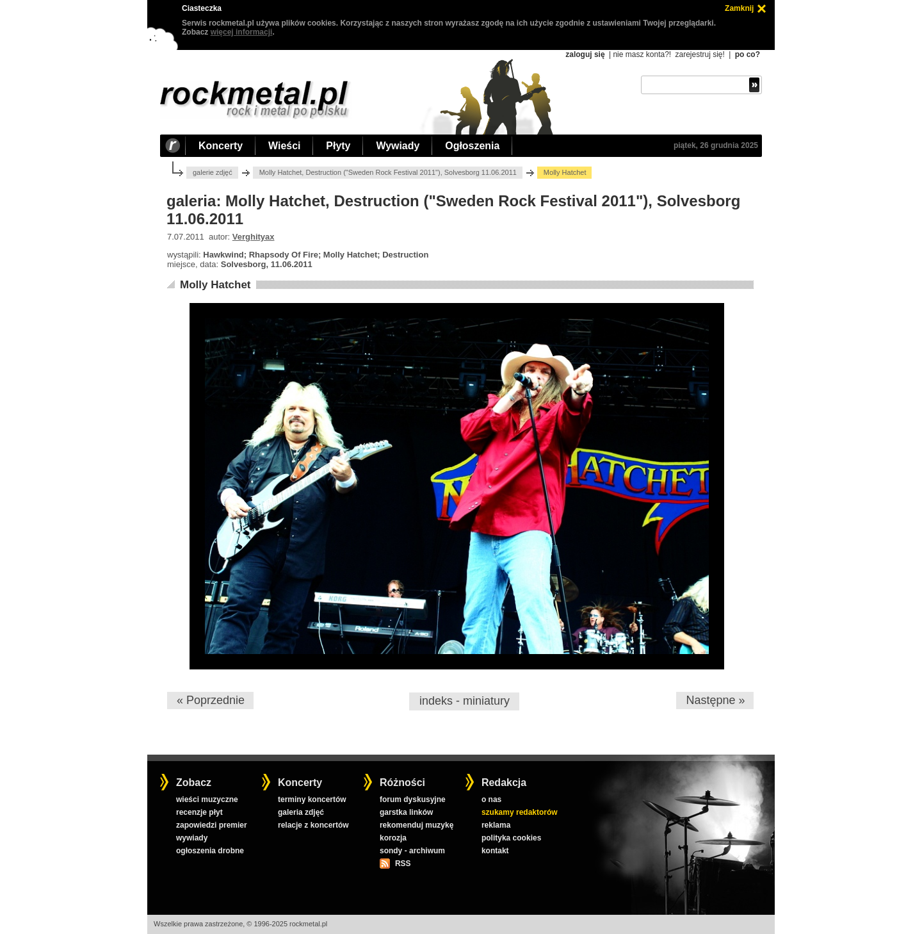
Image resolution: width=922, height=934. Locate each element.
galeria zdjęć (301, 812)
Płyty (338, 145)
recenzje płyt (199, 812)
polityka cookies (511, 837)
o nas (491, 799)
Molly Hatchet (215, 285)
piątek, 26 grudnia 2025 (716, 145)
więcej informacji (242, 32)
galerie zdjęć (212, 172)
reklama (495, 825)
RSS (402, 863)
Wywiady (397, 145)
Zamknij (739, 8)
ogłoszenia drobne (210, 850)
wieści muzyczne (207, 799)
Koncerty (220, 145)
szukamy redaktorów (519, 812)
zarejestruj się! (699, 54)
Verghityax (253, 237)
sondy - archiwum (412, 850)
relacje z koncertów (313, 825)
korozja (393, 837)
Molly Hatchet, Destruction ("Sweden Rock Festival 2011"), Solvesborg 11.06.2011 (388, 172)
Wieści (284, 145)
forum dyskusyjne (413, 799)
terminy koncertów (312, 799)
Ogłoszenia (472, 145)
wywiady (191, 837)
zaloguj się (584, 54)
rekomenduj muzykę (416, 825)
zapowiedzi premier (211, 825)
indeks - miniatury (464, 700)
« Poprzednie (211, 700)
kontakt (495, 850)
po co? (747, 54)
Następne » (715, 700)
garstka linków (406, 812)
